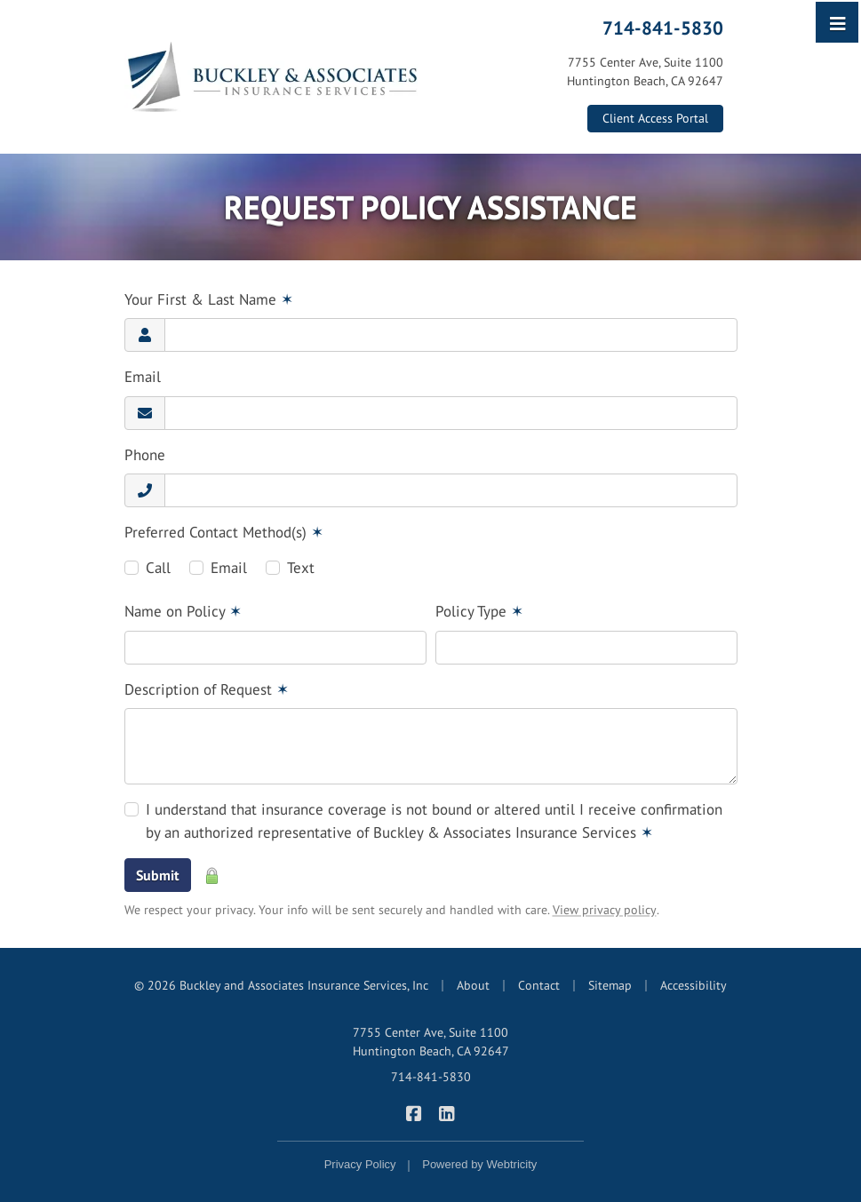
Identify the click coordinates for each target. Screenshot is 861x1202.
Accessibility (693, 985)
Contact (539, 985)
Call (158, 567)
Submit (157, 875)
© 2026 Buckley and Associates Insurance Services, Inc (281, 985)
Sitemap (610, 985)
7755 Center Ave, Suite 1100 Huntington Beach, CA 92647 (431, 1041)
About (473, 985)
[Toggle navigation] (838, 22)
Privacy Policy (360, 1164)
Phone (144, 455)
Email (142, 376)
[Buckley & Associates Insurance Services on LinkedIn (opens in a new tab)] (447, 1112)
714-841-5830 (662, 27)
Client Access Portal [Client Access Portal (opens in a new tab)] (655, 118)
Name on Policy (183, 611)
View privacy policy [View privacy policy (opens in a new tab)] (605, 910)
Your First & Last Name (208, 299)
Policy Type (479, 611)
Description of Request (206, 689)
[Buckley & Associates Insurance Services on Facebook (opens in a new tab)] (414, 1112)
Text (301, 567)
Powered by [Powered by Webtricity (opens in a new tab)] (479, 1164)
